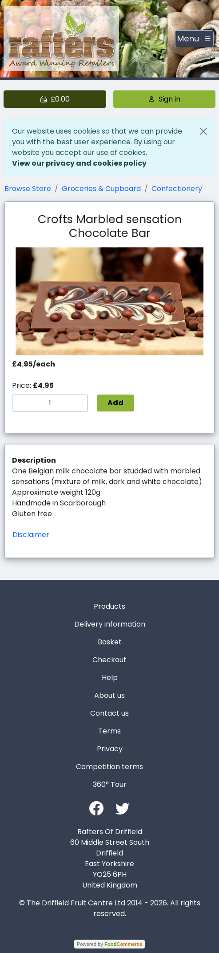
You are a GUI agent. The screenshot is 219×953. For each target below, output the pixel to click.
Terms (109, 731)
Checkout (109, 660)
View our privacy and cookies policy (79, 163)
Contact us (109, 713)
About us (109, 695)
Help (110, 677)
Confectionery (176, 188)
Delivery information (109, 624)
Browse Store (27, 188)
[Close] (203, 131)
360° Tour (110, 784)
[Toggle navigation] (194, 38)
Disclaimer (30, 534)
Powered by (109, 944)
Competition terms (109, 767)
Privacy (110, 749)
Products (109, 606)
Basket (110, 642)
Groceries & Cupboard (101, 188)
